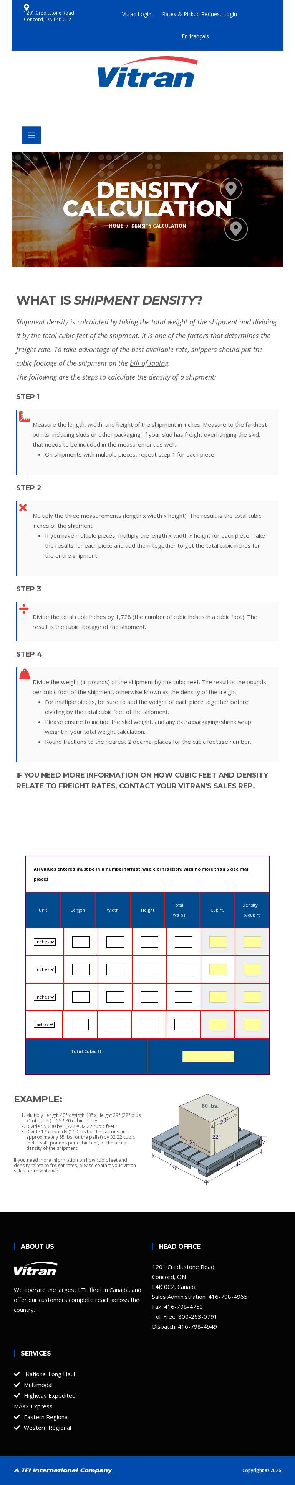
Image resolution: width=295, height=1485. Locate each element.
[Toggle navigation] (31, 135)
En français (195, 36)
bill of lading (149, 363)
